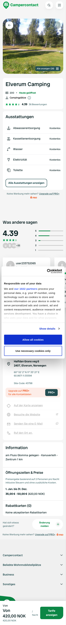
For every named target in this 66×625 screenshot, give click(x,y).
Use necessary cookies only (33, 350)
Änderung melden (49, 524)
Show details (47, 328)
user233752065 (26, 263)
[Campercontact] (21, 5)
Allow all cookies (33, 339)
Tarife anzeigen (51, 613)
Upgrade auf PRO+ (49, 193)
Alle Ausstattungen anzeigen (26, 183)
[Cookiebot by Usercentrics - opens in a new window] (47, 271)
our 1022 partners (25, 288)
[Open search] (49, 5)
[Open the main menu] (59, 5)
